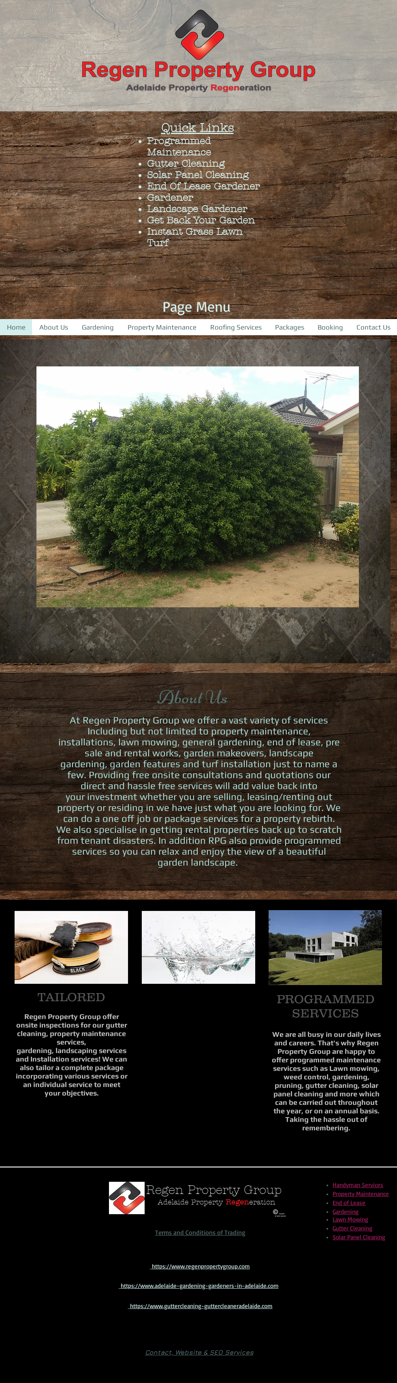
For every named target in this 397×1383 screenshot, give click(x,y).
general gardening (222, 741)
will (224, 785)
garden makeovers (224, 752)
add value (254, 785)
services (195, 785)
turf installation (236, 763)
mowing (159, 741)
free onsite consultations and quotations (223, 774)
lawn (128, 741)
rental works (150, 752)
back (287, 785)
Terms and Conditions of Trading (200, 1232)
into (309, 785)
